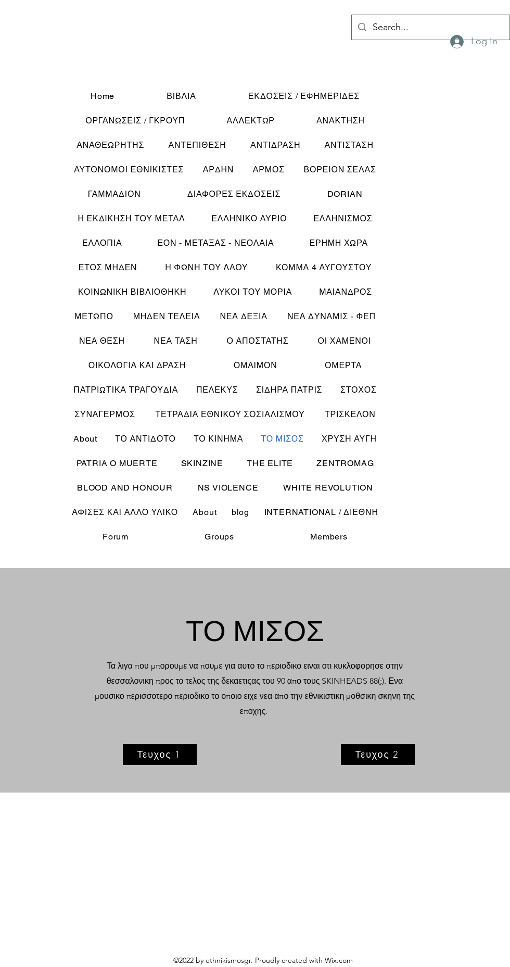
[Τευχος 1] (160, 754)
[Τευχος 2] (378, 754)
